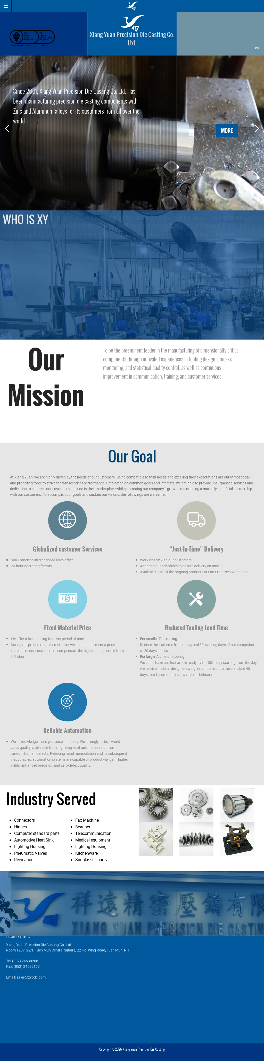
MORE (227, 131)
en (257, 47)
